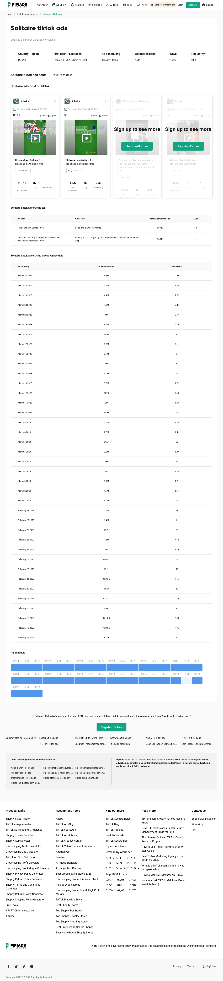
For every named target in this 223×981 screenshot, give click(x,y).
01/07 (132, 890)
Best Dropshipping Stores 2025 (73, 873)
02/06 (120, 879)
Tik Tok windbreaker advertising (58, 768)
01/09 (109, 890)
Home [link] (9, 14)
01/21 (109, 885)
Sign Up (193, 5)
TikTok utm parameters (19, 824)
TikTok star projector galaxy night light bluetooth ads (59, 778)
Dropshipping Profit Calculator (23, 862)
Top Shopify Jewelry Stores (71, 916)
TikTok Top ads (114, 829)
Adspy (59, 818)
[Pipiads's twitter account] (16, 966)
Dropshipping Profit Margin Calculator (27, 868)
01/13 (120, 885)
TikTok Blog (112, 824)
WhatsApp (198, 824)
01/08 (120, 890)
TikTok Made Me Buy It (69, 899)
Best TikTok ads (115, 835)
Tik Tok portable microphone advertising (91, 768)
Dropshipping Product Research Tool (77, 879)
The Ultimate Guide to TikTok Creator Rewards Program (163, 839)
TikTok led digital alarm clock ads (27, 783)
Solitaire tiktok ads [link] (52, 14)
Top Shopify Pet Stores (69, 910)
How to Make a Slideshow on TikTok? (163, 875)
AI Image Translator (67, 862)
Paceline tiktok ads (48, 738)
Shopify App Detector (18, 840)
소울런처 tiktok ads (191, 738)
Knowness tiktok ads (120, 738)
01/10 (132, 885)
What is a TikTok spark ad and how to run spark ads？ (163, 867)
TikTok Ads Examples (118, 818)
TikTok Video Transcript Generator (75, 846)
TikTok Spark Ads (66, 829)
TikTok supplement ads (86, 778)
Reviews (60, 857)
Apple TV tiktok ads (155, 738)
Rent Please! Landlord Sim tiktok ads (199, 744)
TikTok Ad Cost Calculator (21, 857)
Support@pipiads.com (204, 818)
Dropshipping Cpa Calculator (22, 851)
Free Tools (12, 905)
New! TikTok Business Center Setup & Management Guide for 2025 (163, 830)
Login (180, 5)
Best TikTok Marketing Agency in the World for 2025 (162, 858)
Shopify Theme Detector (19, 835)
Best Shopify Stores (67, 905)
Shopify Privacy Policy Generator (24, 873)
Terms (190, 966)
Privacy (177, 966)
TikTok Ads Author (116, 840)
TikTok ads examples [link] (27, 14)
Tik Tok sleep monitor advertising (91, 773)
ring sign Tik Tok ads (21, 773)
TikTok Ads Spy (64, 824)
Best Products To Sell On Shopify (74, 927)
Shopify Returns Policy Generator (24, 894)
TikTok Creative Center (69, 840)
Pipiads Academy (116, 846)
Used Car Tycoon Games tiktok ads (92, 744)
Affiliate (10, 916)
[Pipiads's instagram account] (31, 966)
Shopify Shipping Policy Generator (25, 899)
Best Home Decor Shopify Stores (74, 932)
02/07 (109, 879)
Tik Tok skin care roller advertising (59, 773)
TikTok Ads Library (66, 835)
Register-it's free (137, 146)
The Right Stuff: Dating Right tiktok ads (92, 738)
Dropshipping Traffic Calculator (23, 846)
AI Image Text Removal (69, 868)
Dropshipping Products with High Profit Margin (78, 892)
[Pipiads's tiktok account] (24, 966)
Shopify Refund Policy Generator (24, 879)
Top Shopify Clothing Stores (72, 921)
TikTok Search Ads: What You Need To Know (163, 820)
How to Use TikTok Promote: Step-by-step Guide (163, 848)
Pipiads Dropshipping (68, 884)
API (194, 829)
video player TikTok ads (22, 768)
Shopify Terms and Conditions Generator (23, 886)
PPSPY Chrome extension (20, 910)
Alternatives (62, 851)
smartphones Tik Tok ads (23, 778)
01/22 (132, 879)
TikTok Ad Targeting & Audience (24, 829)
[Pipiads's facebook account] (8, 966)
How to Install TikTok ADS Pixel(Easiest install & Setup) (164, 882)
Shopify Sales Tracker (18, 818)
